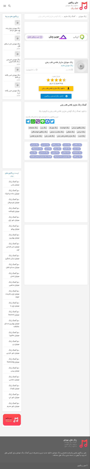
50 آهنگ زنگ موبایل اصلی (14, 275)
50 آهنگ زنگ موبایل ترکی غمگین (12, 257)
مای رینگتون (73, 3)
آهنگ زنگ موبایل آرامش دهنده (41, 156)
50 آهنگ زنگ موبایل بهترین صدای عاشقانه (11, 323)
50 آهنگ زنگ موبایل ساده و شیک (12, 192)
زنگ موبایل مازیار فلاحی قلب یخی (59, 62)
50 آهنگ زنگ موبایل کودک (14, 387)
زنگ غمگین (70, 132)
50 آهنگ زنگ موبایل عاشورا (14, 334)
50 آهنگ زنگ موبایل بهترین (14, 236)
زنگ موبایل (82, 16)
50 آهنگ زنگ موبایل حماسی (14, 378)
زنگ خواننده (64, 127)
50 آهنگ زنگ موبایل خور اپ (14, 396)
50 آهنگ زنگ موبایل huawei (13, 313)
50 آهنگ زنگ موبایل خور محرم (13, 405)
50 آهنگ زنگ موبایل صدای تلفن (12, 266)
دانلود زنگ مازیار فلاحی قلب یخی (56, 88)
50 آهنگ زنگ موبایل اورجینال (13, 201)
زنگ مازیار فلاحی (36, 136)
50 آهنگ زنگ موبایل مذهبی (14, 284)
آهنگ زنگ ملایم (69, 16)
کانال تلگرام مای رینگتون (56, 96)
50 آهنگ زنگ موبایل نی (14, 343)
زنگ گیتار (67, 148)
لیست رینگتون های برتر (12, 174)
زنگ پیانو (57, 148)
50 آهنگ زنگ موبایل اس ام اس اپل (12, 246)
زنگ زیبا (33, 152)
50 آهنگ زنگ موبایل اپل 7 (14, 304)
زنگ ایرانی (81, 132)
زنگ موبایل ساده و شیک (62, 156)
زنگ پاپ (43, 127)
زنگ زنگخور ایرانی (78, 127)
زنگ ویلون (55, 152)
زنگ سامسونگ (37, 148)
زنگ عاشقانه (33, 127)
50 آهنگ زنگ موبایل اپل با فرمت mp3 (12, 294)
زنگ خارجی (45, 144)
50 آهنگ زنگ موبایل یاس (14, 183)
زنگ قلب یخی (49, 136)
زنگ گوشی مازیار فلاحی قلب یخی (49, 16)
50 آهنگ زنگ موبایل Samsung (13, 361)
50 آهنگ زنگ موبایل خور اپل (13, 219)
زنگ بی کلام (56, 144)
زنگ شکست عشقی (57, 132)
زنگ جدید (66, 144)
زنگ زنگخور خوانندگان (39, 132)
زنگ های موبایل (70, 440)
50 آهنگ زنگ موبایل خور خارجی (12, 352)
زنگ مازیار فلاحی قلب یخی (66, 136)
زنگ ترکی (77, 148)
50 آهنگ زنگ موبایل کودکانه (14, 210)
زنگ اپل (48, 148)
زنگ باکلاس (77, 144)
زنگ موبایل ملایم (67, 65)
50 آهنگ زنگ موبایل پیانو (14, 227)
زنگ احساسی (44, 152)
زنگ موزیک (53, 127)
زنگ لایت (81, 136)
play (81, 66)
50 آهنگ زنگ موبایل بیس (14, 369)
